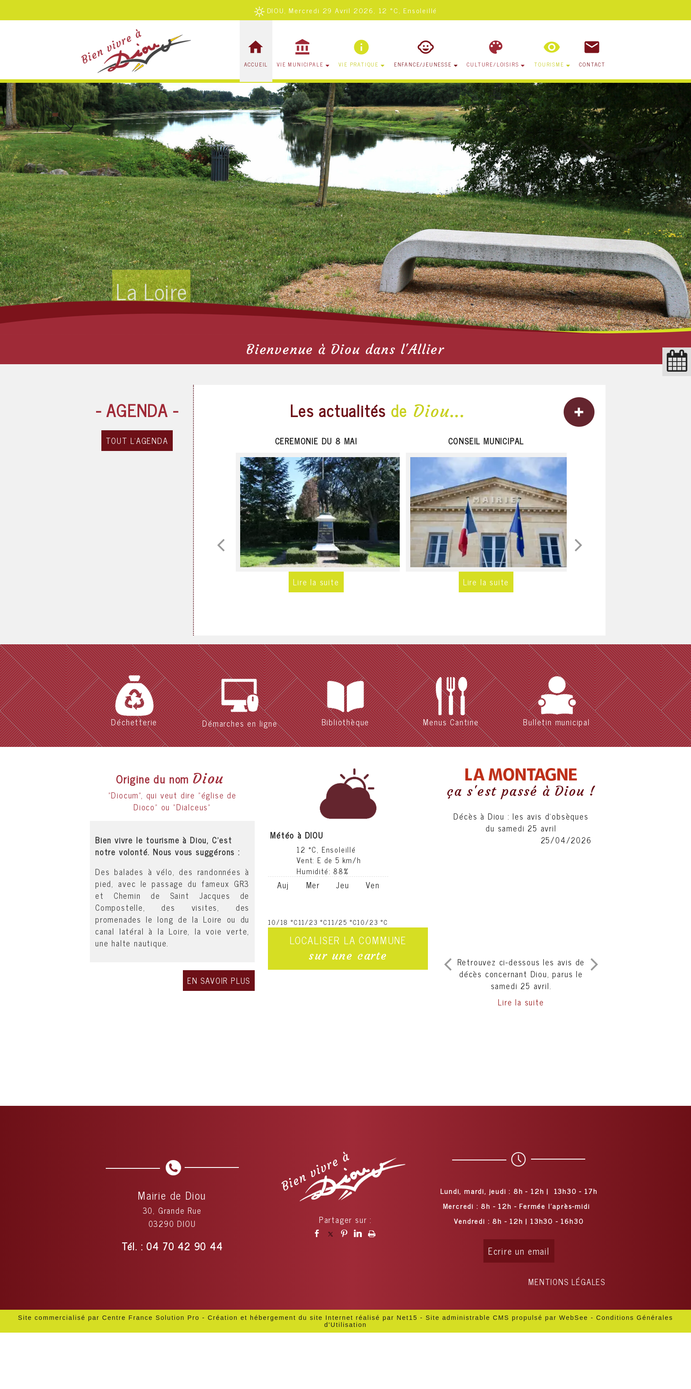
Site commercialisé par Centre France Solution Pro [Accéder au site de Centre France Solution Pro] (109, 1317)
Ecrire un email (519, 1251)
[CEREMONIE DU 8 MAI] (316, 512)
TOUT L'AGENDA (137, 440)
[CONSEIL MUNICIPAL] (486, 512)
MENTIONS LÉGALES (567, 1281)
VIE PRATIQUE (358, 64)
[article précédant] (447, 964)
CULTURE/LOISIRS (493, 64)
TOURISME (549, 64)
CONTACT (592, 64)
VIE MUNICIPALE (300, 64)
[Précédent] (220, 545)
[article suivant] (594, 964)
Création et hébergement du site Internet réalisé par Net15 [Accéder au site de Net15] (312, 1317)
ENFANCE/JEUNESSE (423, 64)
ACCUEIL (256, 64)
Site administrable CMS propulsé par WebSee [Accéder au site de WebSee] (507, 1317)
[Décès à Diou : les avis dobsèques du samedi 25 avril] (520, 901)
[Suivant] (578, 545)
